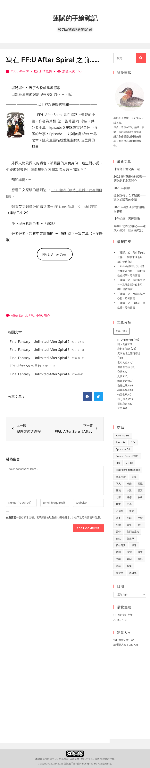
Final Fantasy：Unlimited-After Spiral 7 (40, 342)
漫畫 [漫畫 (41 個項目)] (118, 518)
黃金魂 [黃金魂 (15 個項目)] (119, 572)
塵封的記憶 (123, 349)
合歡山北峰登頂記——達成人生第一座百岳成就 (129, 228)
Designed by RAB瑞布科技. (97, 763)
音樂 (119, 408)
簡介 (47, 316)
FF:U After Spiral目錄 (25, 366)
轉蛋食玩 (122, 394)
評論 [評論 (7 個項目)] (134, 545)
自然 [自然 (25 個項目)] (118, 538)
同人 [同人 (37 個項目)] (118, 483)
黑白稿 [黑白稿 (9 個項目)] (133, 572)
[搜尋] (141, 58)
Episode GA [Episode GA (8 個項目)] (123, 449)
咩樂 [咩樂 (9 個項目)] (129, 483)
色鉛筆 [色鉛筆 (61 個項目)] (130, 538)
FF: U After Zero (54, 255)
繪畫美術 (122, 381)
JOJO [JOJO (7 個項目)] (129, 463)
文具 (119, 376)
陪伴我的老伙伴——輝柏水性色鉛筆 (131, 257)
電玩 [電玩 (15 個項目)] (118, 566)
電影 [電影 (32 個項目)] (140, 559)
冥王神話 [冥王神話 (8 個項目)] (121, 476)
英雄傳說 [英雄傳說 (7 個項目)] (121, 545)
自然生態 (122, 385)
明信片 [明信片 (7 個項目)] (119, 511)
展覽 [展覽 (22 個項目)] (140, 490)
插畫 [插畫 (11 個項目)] (118, 504)
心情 (119, 372)
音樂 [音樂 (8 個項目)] (129, 566)
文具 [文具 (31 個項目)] (129, 504)
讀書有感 (122, 390)
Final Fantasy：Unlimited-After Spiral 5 (40, 358)
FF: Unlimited (125, 340)
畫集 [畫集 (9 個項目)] (129, 524)
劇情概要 (45, 71)
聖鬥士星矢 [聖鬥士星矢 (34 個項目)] (133, 531)
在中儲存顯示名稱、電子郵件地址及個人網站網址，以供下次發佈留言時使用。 (54, 518)
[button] (87, 397)
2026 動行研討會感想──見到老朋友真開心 (129, 178)
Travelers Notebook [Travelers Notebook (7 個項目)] (128, 469)
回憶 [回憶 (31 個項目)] (140, 483)
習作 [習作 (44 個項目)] (118, 531)
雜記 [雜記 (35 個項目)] (129, 559)
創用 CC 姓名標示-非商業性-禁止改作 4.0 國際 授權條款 (79, 759)
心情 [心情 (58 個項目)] (118, 497)
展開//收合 (121, 331)
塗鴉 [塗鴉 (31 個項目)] (118, 490)
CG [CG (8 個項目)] (133, 442)
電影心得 (122, 404)
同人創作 (122, 344)
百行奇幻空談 (125, 615)
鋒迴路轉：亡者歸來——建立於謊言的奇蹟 (129, 197)
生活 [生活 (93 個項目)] (118, 524)
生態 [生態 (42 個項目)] (140, 518)
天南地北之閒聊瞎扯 (128, 353)
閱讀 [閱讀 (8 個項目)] (118, 559)
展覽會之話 (123, 367)
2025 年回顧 (121, 188)
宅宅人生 (122, 363)
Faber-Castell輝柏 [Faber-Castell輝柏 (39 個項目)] (127, 456)
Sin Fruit (122, 620)
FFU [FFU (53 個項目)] (118, 463)
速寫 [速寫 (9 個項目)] (129, 552)
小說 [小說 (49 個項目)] (129, 490)
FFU (31, 316)
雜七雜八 (122, 399)
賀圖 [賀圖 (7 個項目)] (118, 552)
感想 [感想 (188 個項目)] (129, 497)
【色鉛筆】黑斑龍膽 (126, 218)
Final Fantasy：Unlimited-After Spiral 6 (40, 350)
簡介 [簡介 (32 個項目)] (140, 524)
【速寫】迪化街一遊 (126, 169)
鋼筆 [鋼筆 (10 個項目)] (140, 552)
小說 (39, 316)
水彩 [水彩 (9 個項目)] (131, 511)
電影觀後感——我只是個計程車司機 (131, 284)
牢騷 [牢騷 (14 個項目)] (129, 518)
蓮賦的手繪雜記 (75, 17)
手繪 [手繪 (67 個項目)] (140, 497)
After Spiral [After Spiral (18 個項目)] (123, 435)
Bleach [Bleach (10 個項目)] (120, 442)
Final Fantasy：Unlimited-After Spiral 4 (40, 375)
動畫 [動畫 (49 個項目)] (134, 476)
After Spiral (19, 316)
